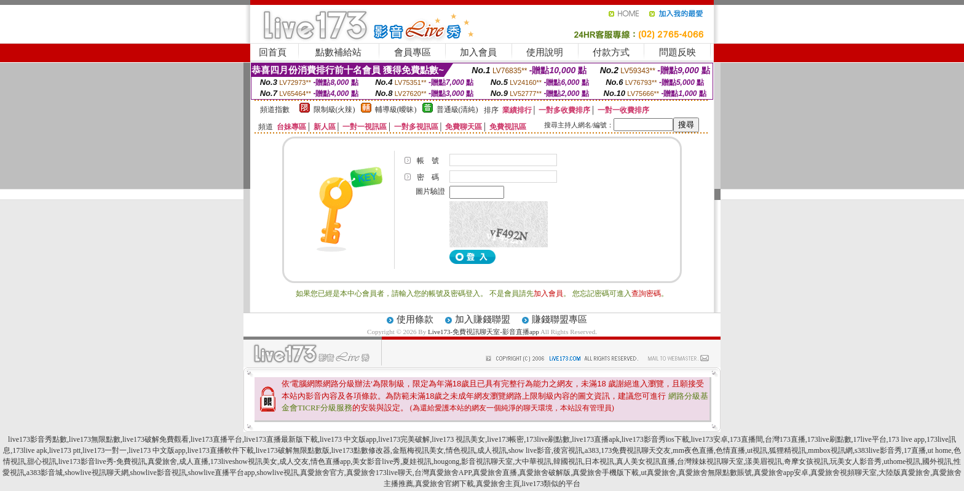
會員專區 (412, 52)
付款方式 (611, 52)
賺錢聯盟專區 (559, 319)
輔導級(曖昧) (396, 109)
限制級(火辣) (334, 109)
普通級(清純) (457, 109)
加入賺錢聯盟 (482, 319)
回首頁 (272, 52)
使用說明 (544, 52)
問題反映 (677, 52)
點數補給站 (338, 52)
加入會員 (478, 52)
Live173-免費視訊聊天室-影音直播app (483, 331)
